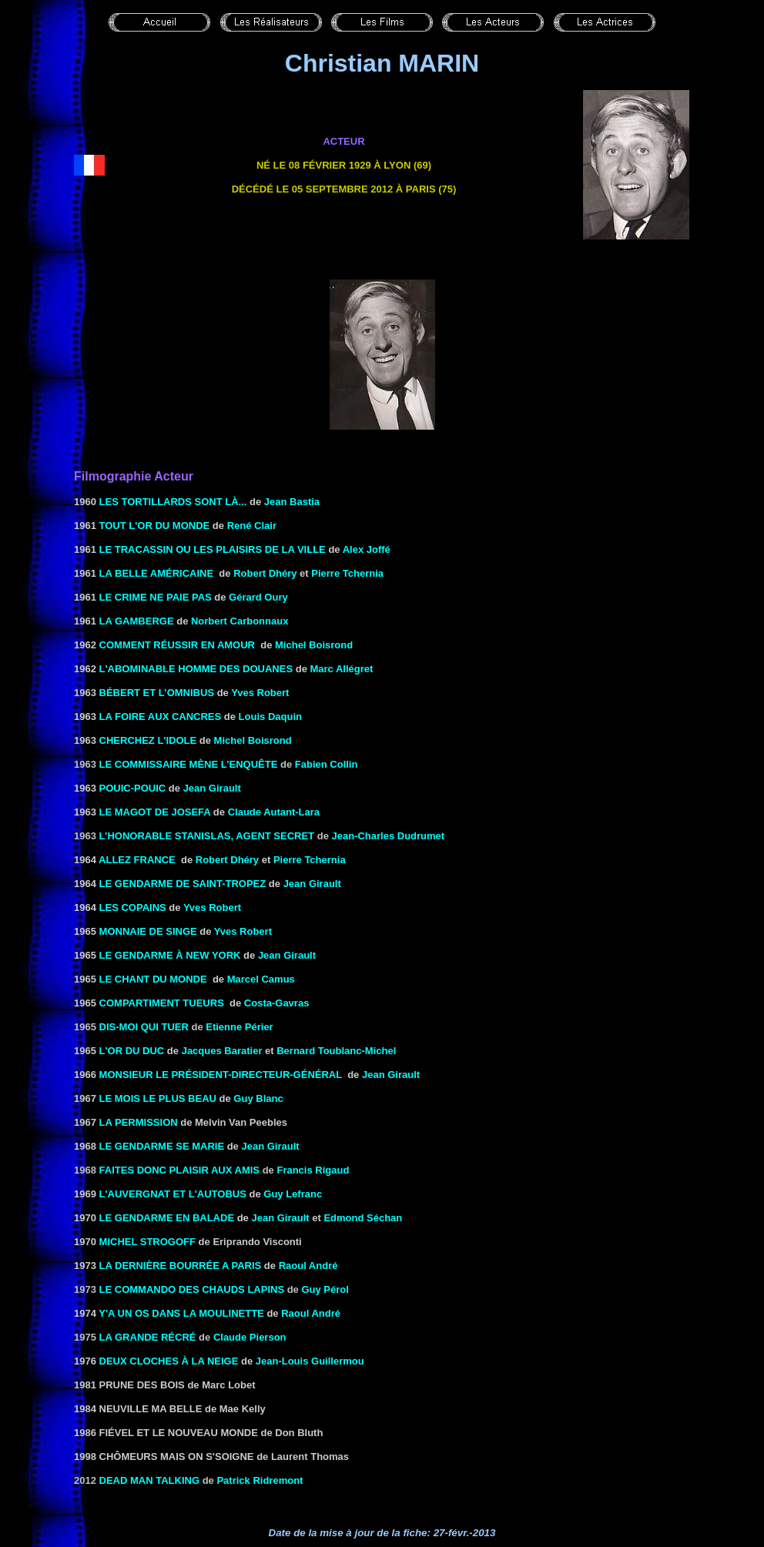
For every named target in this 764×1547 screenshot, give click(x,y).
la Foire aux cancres (160, 716)
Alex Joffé (366, 549)
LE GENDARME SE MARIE (162, 1146)
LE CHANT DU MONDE (153, 979)
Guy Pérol (324, 1289)
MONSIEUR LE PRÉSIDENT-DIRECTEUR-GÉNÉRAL (220, 1074)
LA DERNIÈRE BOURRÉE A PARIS (180, 1265)
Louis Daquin (270, 716)
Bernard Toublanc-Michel (336, 1050)
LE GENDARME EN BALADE (167, 1218)
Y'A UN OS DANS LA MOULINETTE (181, 1313)
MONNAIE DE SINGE (148, 931)
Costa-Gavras (277, 1003)
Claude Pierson (249, 1337)
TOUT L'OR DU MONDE (154, 525)
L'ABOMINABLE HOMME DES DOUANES (196, 669)
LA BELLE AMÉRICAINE (156, 573)
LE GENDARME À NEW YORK (170, 955)
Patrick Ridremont (259, 1480)
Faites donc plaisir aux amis (179, 1170)
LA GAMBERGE (136, 621)
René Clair (251, 525)
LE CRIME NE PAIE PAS (155, 597)
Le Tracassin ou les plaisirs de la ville (212, 549)
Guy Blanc (258, 1098)
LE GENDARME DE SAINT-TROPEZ (182, 883)
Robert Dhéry (265, 573)
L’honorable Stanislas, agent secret (207, 836)
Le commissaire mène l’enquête (188, 764)
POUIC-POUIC (132, 788)
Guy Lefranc (292, 1194)
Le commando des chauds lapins (192, 1289)
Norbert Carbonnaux (239, 621)
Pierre (347, 573)
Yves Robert (260, 692)
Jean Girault (391, 1074)
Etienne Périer (239, 1027)
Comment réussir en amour (177, 645)
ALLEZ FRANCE (137, 860)
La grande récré (147, 1337)
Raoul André (308, 1265)
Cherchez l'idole (148, 740)
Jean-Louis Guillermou (310, 1361)
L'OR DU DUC (132, 1050)
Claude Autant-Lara (274, 812)
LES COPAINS (132, 907)
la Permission (138, 1122)
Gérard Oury (258, 597)
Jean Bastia (292, 501)
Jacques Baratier (222, 1050)
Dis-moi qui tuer (144, 1027)
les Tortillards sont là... (173, 501)
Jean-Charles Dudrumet (387, 836)
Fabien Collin (326, 764)
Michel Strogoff (147, 1241)
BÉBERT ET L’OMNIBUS (157, 692)
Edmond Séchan (362, 1218)
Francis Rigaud (312, 1170)
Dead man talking (149, 1480)
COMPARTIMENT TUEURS (161, 1003)
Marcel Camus (261, 979)
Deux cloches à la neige (169, 1361)
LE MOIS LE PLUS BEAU (157, 1098)
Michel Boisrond (314, 645)
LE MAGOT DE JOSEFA (155, 812)
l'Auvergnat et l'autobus (172, 1194)
